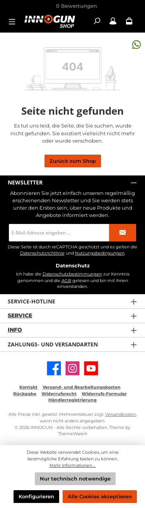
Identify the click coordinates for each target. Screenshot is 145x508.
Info (15, 329)
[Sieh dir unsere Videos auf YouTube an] (91, 368)
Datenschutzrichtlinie (42, 253)
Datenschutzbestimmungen (72, 274)
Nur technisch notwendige (75, 479)
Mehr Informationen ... (72, 465)
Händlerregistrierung (72, 400)
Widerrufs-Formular (104, 393)
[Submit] (122, 232)
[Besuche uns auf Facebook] (54, 368)
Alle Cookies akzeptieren (100, 496)
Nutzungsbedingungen (100, 253)
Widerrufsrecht (59, 393)
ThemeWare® (72, 433)
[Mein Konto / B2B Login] (113, 21)
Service (20, 315)
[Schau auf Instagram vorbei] (72, 368)
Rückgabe (24, 393)
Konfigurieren (36, 496)
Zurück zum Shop (72, 161)
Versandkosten (120, 414)
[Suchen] (97, 21)
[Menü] (14, 21)
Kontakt (28, 387)
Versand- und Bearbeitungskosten (82, 387)
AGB (66, 280)
